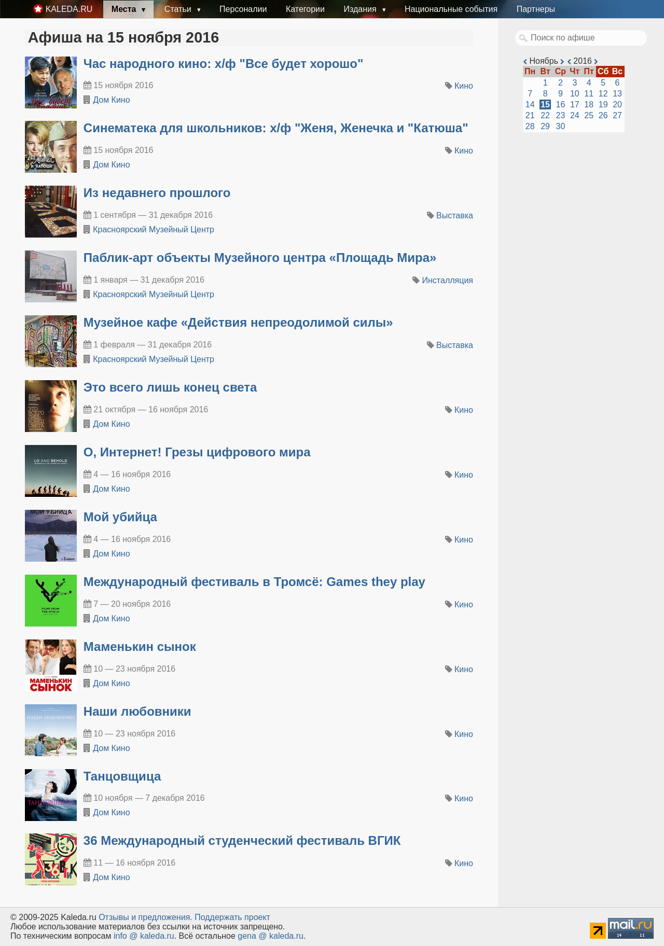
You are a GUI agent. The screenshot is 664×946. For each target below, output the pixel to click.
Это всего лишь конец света (170, 387)
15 (545, 104)
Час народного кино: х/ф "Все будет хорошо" (224, 64)
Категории (305, 9)
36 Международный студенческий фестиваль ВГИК (242, 840)
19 (603, 104)
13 (617, 93)
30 (560, 126)
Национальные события (451, 9)
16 (560, 104)
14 (530, 104)
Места (125, 9)
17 (574, 104)
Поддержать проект (232, 917)
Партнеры (536, 9)
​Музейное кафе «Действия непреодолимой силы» (238, 322)
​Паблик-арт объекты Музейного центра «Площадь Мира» (260, 258)
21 (530, 115)
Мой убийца (120, 517)
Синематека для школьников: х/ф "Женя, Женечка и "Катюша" (276, 128)
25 (588, 115)
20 (617, 104)
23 (560, 115)
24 (574, 115)
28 (530, 126)
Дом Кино (111, 99)
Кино (463, 85)
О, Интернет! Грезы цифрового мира (197, 452)
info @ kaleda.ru (144, 935)
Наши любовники (137, 711)
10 (574, 93)
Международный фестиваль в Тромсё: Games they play (254, 582)
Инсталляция (447, 280)
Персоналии (243, 9)
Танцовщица (122, 776)
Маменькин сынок (140, 646)
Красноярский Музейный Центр (153, 229)
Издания (361, 9)
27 (617, 115)
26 (603, 115)
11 (588, 93)
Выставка (454, 215)
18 (588, 104)
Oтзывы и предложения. (145, 917)
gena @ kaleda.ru (270, 935)
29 (545, 126)
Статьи (178, 9)
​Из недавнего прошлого (157, 193)
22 (545, 115)
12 (603, 93)
